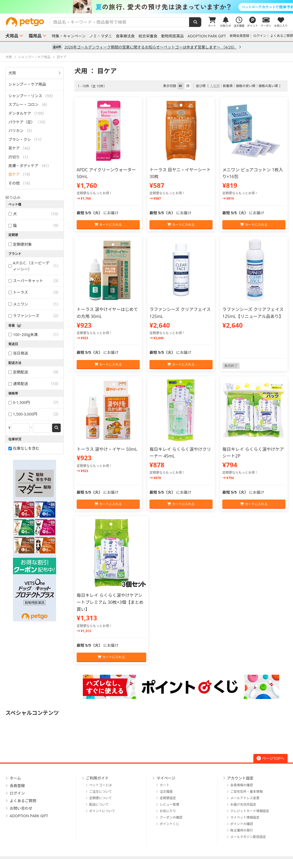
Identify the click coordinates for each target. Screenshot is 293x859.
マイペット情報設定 (245, 817)
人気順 (215, 86)
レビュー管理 (169, 804)
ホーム (15, 778)
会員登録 (17, 785)
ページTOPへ (270, 758)
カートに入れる (108, 224)
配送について (99, 804)
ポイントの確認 (241, 824)
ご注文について (100, 791)
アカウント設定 (240, 778)
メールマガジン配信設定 (248, 836)
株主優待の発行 (241, 830)
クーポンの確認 (171, 817)
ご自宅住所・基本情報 (246, 791)
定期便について (100, 798)
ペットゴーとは (100, 785)
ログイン (259, 35)
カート (164, 785)
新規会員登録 (239, 35)
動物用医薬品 (172, 36)
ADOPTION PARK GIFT (207, 36)
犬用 (12, 72)
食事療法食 (125, 36)
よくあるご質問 (281, 35)
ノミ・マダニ (100, 36)
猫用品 (35, 36)
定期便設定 (168, 798)
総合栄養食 (147, 36)
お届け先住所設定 (243, 804)
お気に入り (168, 811)
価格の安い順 (245, 86)
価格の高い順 (268, 86)
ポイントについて (102, 811)
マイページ (165, 778)
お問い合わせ (21, 808)
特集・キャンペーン (69, 36)
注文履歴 (166, 791)
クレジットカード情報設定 (249, 811)
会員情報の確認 (241, 785)
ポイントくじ (169, 824)
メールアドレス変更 (245, 798)
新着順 (228, 86)
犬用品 (11, 36)
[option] (146, 6)
